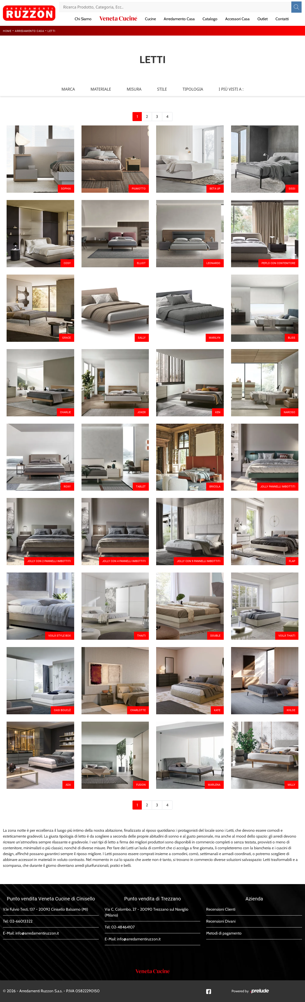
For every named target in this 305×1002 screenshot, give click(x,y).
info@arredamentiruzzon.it (37, 933)
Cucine (150, 19)
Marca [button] (68, 89)
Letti (51, 31)
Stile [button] (162, 89)
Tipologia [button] (193, 89)
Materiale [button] (101, 89)
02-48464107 (123, 927)
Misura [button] (134, 89)
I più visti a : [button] (231, 89)
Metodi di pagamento (224, 933)
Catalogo (210, 19)
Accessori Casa (237, 19)
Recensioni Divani (220, 921)
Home (7, 31)
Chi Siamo (83, 19)
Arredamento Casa (179, 19)
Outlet (262, 19)
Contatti (282, 19)
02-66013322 (21, 921)
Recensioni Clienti (220, 909)
